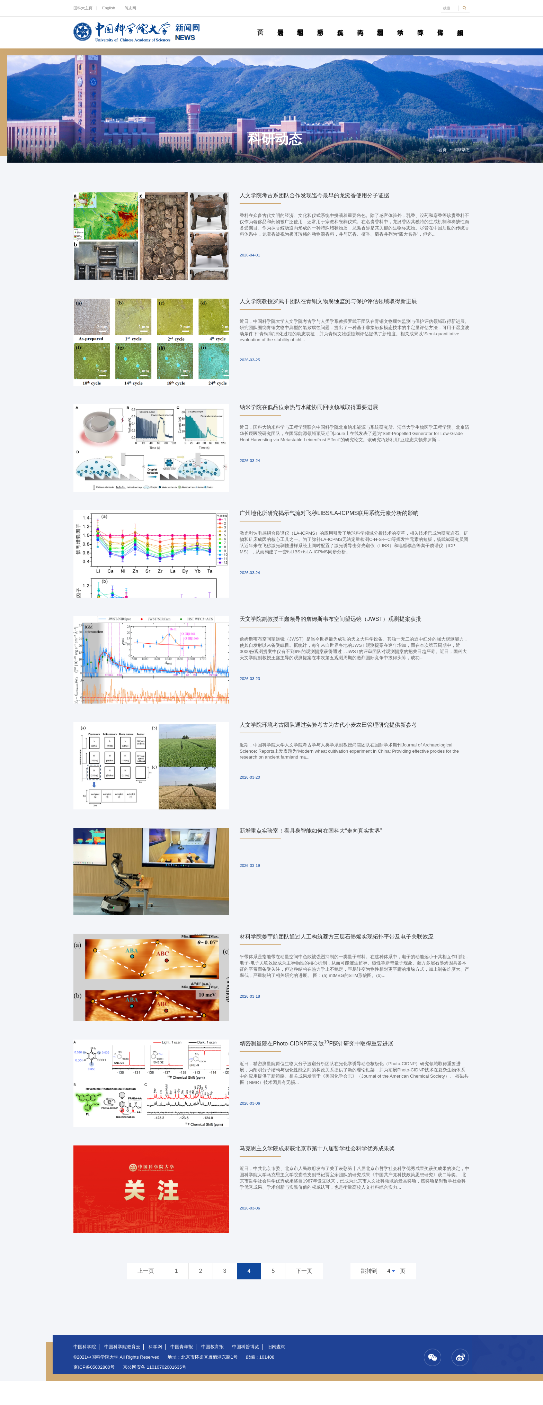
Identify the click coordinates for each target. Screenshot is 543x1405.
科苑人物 (360, 24)
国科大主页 (82, 8)
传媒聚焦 (440, 24)
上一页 (145, 1295)
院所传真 (340, 24)
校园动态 (380, 24)
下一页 (304, 1295)
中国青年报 (181, 1371)
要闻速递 (280, 24)
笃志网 (130, 8)
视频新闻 (460, 24)
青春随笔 (420, 24)
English (108, 8)
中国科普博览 (245, 1371)
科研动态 (320, 24)
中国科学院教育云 (122, 1371)
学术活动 (400, 24)
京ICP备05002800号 (94, 1391)
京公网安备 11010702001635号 (154, 1391)
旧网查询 (276, 1371)
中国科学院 (84, 1371)
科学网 (155, 1371)
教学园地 (300, 24)
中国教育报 (212, 1371)
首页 (260, 24)
